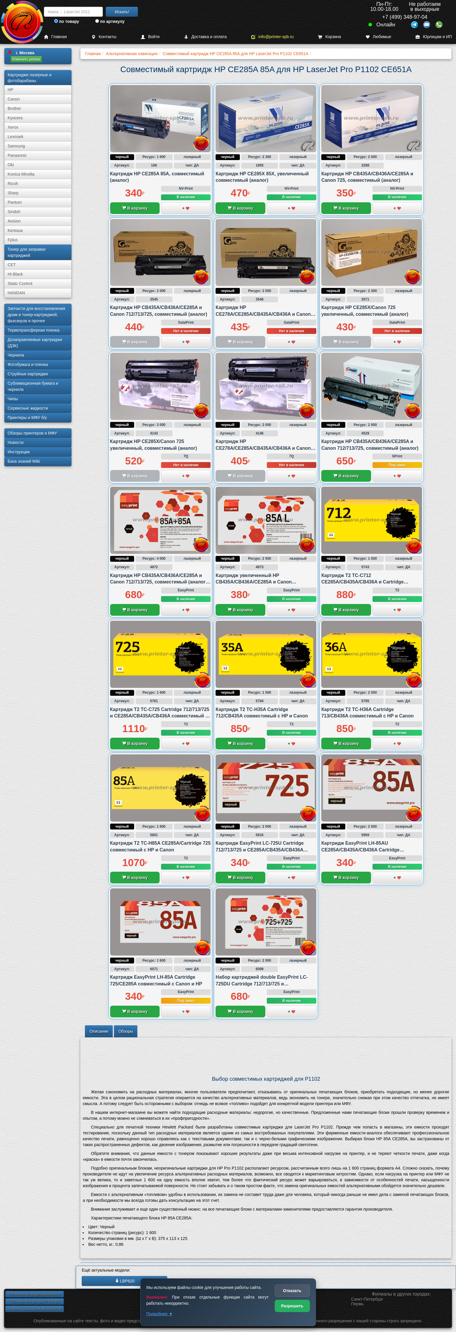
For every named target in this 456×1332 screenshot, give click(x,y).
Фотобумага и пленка (28, 364)
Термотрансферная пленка (33, 330)
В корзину (135, 208)
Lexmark (15, 136)
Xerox (13, 127)
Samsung (16, 146)
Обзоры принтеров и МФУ (32, 433)
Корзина (329, 37)
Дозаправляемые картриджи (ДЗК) (35, 342)
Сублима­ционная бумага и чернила (33, 386)
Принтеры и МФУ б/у (27, 417)
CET (12, 264)
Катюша (15, 230)
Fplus (13, 239)
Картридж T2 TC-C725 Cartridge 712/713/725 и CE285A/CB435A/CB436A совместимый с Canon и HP (159, 716)
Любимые (378, 37)
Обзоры (125, 1031)
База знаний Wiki (24, 461)
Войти (150, 37)
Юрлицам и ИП (434, 37)
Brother (14, 108)
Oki (11, 164)
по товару (66, 21)
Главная (55, 37)
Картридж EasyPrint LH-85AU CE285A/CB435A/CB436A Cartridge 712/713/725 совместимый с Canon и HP (367, 850)
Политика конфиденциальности (34, 1294)
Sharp (13, 193)
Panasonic (17, 155)
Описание (98, 1031)
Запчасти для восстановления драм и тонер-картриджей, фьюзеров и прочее (36, 314)
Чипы (13, 398)
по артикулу (110, 21)
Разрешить (292, 1306)
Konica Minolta (21, 174)
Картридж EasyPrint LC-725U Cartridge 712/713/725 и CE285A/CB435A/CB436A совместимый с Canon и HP (260, 850)
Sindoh (14, 211)
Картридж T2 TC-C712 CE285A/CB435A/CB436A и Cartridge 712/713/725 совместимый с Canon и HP (367, 582)
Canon (14, 99)
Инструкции (19, 451)
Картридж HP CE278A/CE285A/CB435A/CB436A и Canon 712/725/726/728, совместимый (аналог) (263, 314)
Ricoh (13, 183)
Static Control (20, 283)
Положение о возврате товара (34, 1301)
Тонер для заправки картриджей (26, 252)
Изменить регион (26, 59)
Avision (14, 221)
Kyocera (15, 118)
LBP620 (125, 1281)
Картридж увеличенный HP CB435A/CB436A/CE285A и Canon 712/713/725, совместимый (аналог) (256, 582)
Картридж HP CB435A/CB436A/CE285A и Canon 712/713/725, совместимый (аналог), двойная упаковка (159, 582)
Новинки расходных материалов (34, 1309)
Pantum (15, 202)
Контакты (103, 37)
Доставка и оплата (205, 37)
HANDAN (16, 293)
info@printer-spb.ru (272, 37)
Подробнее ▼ (159, 1313)
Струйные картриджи (28, 373)
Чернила (16, 355)
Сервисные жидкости (28, 408)
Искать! (122, 11)
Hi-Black (15, 274)
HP (10, 89)
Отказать (292, 1290)
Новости (15, 442)
